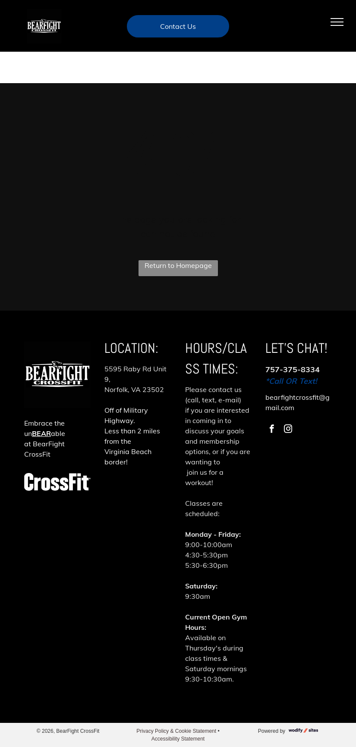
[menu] (337, 22)
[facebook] (271, 430)
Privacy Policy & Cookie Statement (176, 731)
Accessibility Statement (178, 739)
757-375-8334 (292, 369)
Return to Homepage (178, 265)
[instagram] (288, 430)
